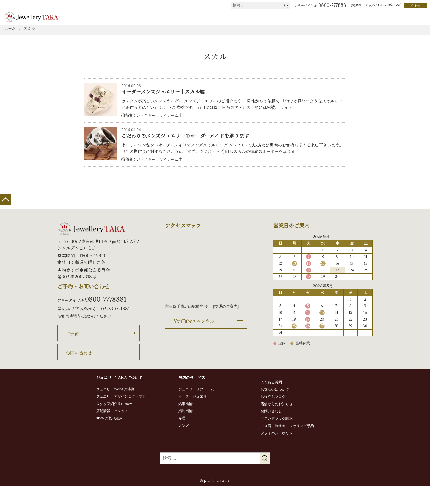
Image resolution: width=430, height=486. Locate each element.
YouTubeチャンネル (194, 321)
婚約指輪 (185, 411)
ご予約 (416, 5)
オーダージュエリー (194, 396)
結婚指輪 (185, 404)
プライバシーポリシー (278, 433)
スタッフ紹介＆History (114, 404)
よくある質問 (271, 382)
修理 (181, 418)
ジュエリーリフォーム (196, 389)
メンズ (183, 426)
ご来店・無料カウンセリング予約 (287, 426)
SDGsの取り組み (109, 418)
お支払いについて (275, 389)
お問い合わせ (79, 353)
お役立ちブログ (273, 397)
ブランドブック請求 (277, 418)
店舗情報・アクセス (112, 411)
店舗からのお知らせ (277, 404)
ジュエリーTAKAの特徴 (115, 389)
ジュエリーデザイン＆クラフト (121, 396)
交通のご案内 (225, 306)
